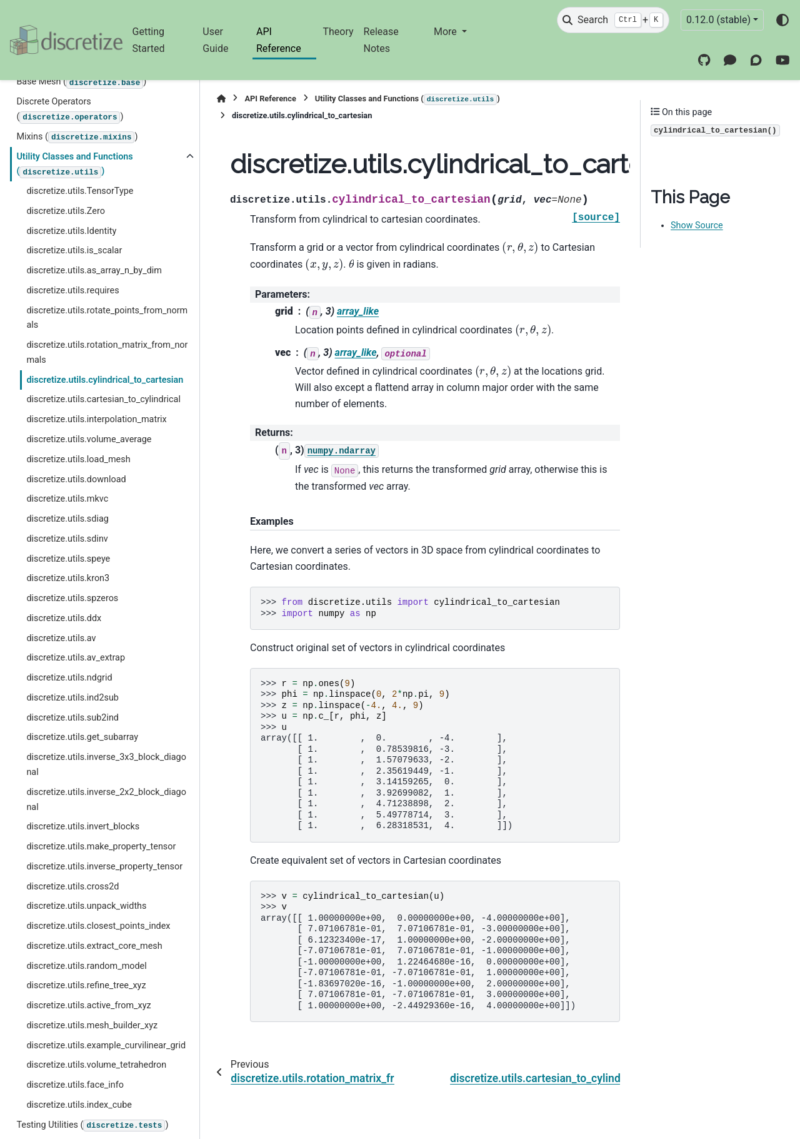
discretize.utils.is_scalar (74, 250)
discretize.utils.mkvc (67, 499)
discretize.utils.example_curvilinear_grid (106, 1045)
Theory (337, 32)
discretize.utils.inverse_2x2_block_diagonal (106, 799)
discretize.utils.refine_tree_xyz (86, 985)
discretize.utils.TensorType (79, 191)
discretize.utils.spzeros (72, 598)
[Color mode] (782, 20)
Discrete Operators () (69, 109)
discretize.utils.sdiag (67, 519)
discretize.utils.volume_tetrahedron (96, 1065)
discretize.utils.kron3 (67, 578)
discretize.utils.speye (68, 559)
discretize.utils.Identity (71, 231)
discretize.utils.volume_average (88, 439)
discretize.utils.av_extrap (75, 657)
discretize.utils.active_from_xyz (88, 1005)
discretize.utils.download (76, 479)
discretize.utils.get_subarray (82, 737)
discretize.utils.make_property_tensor (101, 846)
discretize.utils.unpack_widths (86, 906)
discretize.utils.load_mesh (78, 459)
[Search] (613, 20)
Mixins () (77, 137)
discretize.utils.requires (72, 290)
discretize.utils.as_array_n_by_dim (94, 270)
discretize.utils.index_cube (78, 1105)
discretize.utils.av (61, 638)
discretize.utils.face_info (75, 1085)
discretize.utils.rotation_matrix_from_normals (107, 352)
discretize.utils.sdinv (67, 539)
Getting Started (148, 40)
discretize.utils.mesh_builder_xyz (92, 1025)
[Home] (221, 98)
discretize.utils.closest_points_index (98, 926)
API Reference (278, 40)
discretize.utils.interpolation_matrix (96, 419)
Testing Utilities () (92, 1126)
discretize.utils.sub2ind (72, 717)
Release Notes (381, 40)
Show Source (697, 225)
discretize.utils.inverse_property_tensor (104, 866)
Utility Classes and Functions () (74, 164)
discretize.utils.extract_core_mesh (94, 946)
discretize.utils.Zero (65, 211)
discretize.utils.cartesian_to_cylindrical (103, 399)
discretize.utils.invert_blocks (82, 826)
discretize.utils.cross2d (72, 886)
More (446, 32)
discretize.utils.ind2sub (72, 697)
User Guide (215, 40)
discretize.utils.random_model (86, 966)
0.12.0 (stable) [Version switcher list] (718, 20)
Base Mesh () (81, 82)
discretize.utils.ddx (63, 618)
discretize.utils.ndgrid (69, 677)
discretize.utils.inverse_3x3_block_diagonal (106, 764)
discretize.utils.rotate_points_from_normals (107, 318)
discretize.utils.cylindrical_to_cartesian (104, 380)
